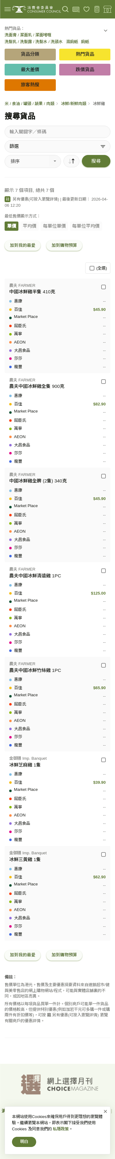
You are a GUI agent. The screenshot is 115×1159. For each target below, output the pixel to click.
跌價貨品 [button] (85, 69)
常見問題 (85, 1119)
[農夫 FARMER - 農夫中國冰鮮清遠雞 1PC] (103, 570)
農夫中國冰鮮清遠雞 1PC (35, 575)
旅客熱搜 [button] (30, 84)
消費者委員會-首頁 (19, 1110)
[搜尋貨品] (57, 132)
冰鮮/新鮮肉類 (73, 103)
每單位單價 (54, 226)
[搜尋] (65, 9)
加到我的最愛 (23, 245)
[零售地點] (107, 9)
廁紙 (85, 41)
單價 (11, 226)
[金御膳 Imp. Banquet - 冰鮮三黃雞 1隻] (103, 854)
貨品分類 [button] (30, 54)
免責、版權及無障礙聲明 (45, 1119)
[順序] (71, 161)
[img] (7, 9)
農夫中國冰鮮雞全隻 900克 (36, 386)
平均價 (29, 226)
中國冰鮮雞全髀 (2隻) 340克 (38, 480)
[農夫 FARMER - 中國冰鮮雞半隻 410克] (103, 287)
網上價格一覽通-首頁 (64, 1110)
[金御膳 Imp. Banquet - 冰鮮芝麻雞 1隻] (103, 760)
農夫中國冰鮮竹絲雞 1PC (35, 670)
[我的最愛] (86, 9)
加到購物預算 (64, 245)
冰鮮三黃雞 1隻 (25, 859)
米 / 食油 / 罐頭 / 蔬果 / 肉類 (29, 103)
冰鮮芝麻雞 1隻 (25, 764)
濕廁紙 (72, 41)
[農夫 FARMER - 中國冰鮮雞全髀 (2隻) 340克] (103, 476)
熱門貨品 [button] (85, 54)
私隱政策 (100, 1110)
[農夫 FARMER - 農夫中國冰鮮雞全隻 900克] (103, 381)
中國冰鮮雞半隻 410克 (32, 291)
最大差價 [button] (30, 69)
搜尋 (96, 161)
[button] (105, 32)
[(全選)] (92, 268)
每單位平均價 (86, 226)
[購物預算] (97, 9)
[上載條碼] (76, 9)
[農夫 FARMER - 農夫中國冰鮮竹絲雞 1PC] (103, 665)
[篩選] (57, 146)
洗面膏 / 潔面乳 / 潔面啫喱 (28, 35)
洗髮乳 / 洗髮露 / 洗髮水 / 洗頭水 (34, 41)
